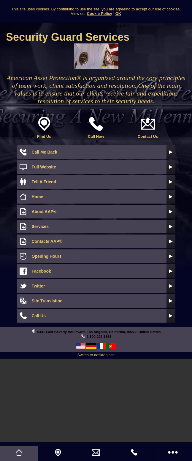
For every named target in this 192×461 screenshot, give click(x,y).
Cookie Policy (99, 13)
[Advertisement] (96, 400)
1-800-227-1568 (99, 336)
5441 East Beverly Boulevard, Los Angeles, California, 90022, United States (99, 332)
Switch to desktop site (96, 355)
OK (118, 13)
